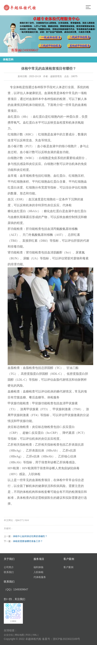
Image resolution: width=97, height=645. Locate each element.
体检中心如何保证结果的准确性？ (30, 536)
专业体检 (16, 87)
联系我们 (9, 572)
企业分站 (8, 635)
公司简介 (9, 567)
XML (34, 635)
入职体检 (34, 474)
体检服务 (53, 397)
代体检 (67, 205)
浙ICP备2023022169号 (66, 638)
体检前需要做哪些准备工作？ (28, 541)
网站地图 (19, 635)
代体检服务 (40, 577)
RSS (28, 635)
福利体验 (38, 567)
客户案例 (68, 567)
